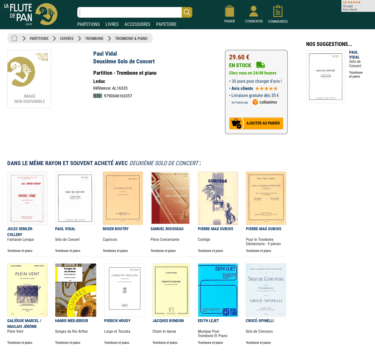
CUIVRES (66, 38)
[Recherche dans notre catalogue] (134, 12)
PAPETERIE (166, 24)
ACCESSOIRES (137, 24)
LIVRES (112, 24)
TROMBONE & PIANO (131, 38)
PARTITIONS (88, 24)
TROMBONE (94, 38)
